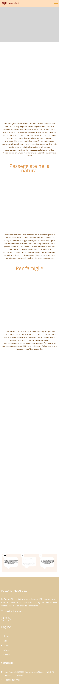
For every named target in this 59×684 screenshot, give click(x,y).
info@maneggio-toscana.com (17, 660)
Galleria (6, 630)
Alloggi (6, 625)
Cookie (38, 677)
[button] (4, 538)
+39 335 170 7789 (12, 655)
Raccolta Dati (48, 677)
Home (6, 611)
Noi (5, 616)
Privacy (30, 677)
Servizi (6, 620)
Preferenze (29, 680)
